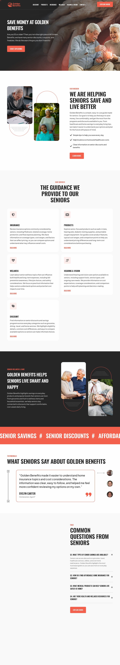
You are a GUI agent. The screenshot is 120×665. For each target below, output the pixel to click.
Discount (36, 5)
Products (44, 5)
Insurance (53, 5)
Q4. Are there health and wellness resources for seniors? (90, 598)
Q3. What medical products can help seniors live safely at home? (89, 587)
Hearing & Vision (72, 5)
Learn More (76, 156)
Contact (82, 5)
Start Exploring (16, 49)
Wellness (62, 5)
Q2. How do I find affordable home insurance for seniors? (89, 577)
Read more (13, 248)
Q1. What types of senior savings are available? (89, 554)
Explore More (105, 4)
